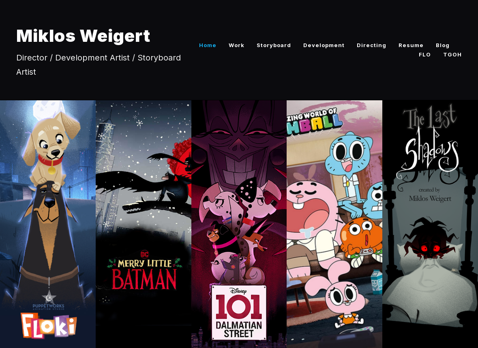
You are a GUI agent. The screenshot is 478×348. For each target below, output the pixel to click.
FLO (425, 54)
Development (324, 45)
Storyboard (274, 45)
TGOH (452, 54)
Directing (371, 45)
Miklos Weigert (83, 35)
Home (207, 45)
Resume (411, 45)
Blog (443, 45)
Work (236, 45)
